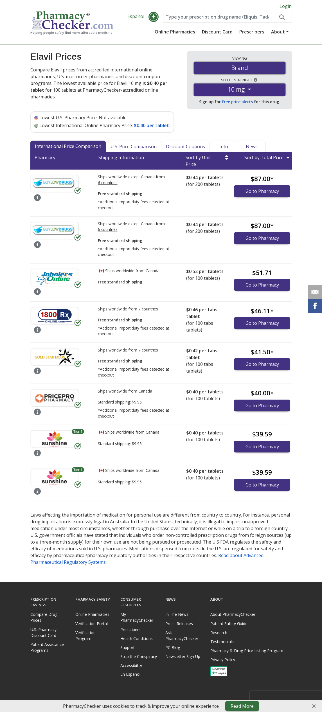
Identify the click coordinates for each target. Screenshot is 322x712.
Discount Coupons (185, 147)
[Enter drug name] (217, 17)
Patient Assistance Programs (47, 647)
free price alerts (237, 102)
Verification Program (85, 635)
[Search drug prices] (281, 17)
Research (218, 632)
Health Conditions (136, 638)
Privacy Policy (222, 660)
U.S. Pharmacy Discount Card (43, 632)
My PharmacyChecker (136, 617)
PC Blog (172, 647)
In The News (176, 614)
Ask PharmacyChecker (181, 635)
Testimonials (222, 641)
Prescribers (251, 32)
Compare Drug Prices (43, 617)
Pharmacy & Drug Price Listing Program (246, 650)
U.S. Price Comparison (134, 147)
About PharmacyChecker (232, 614)
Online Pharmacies (175, 32)
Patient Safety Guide (228, 623)
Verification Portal (91, 623)
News (252, 147)
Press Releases (179, 623)
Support (127, 647)
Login (286, 6)
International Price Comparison (68, 147)
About (278, 32)
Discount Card (217, 32)
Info (223, 147)
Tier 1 (77, 432)
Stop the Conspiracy (138, 656)
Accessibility (131, 665)
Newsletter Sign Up (182, 656)
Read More (242, 706)
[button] (153, 17)
